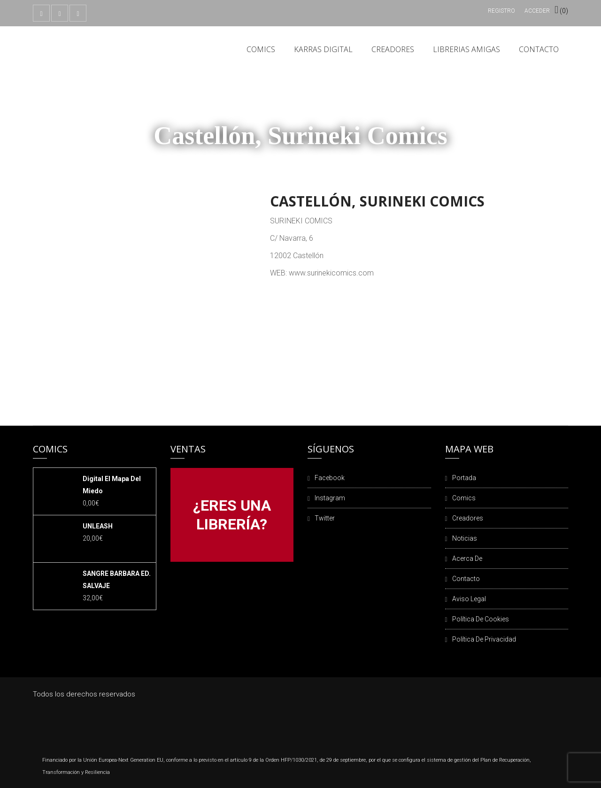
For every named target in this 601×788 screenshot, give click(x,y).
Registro (501, 11)
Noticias (464, 538)
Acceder (537, 11)
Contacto (539, 49)
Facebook (330, 478)
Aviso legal (469, 599)
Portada (464, 478)
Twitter (325, 518)
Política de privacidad (484, 639)
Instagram (330, 498)
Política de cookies (480, 619)
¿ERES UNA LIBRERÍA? (232, 515)
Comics (261, 49)
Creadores (392, 49)
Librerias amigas (466, 49)
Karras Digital (323, 49)
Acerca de (467, 558)
